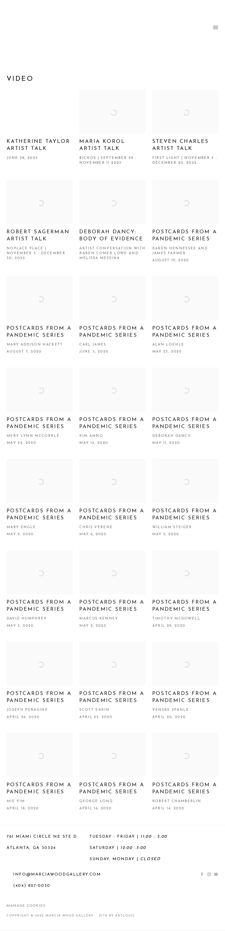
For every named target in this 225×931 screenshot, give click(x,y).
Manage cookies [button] (26, 906)
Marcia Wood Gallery (112, 27)
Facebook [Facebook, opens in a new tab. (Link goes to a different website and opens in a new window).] (202, 874)
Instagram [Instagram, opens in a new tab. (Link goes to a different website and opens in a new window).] (209, 874)
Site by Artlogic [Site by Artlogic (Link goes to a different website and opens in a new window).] (117, 915)
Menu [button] (215, 27)
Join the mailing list (216, 874)
